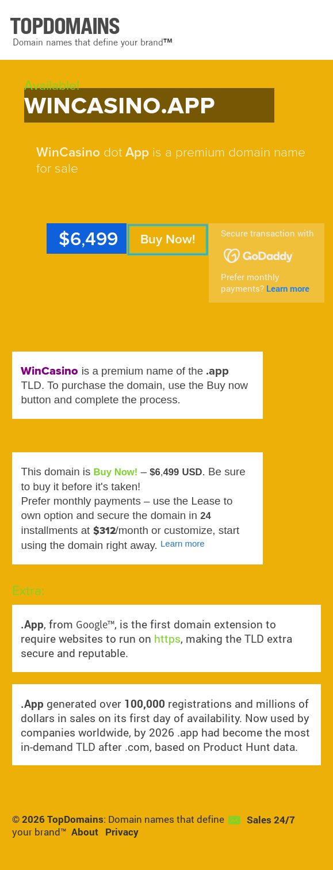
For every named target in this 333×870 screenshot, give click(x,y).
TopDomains (75, 819)
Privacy (122, 832)
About (84, 832)
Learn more (287, 288)
